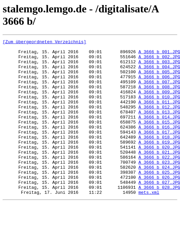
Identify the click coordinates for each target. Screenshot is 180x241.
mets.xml (149, 223)
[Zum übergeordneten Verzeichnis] (44, 42)
